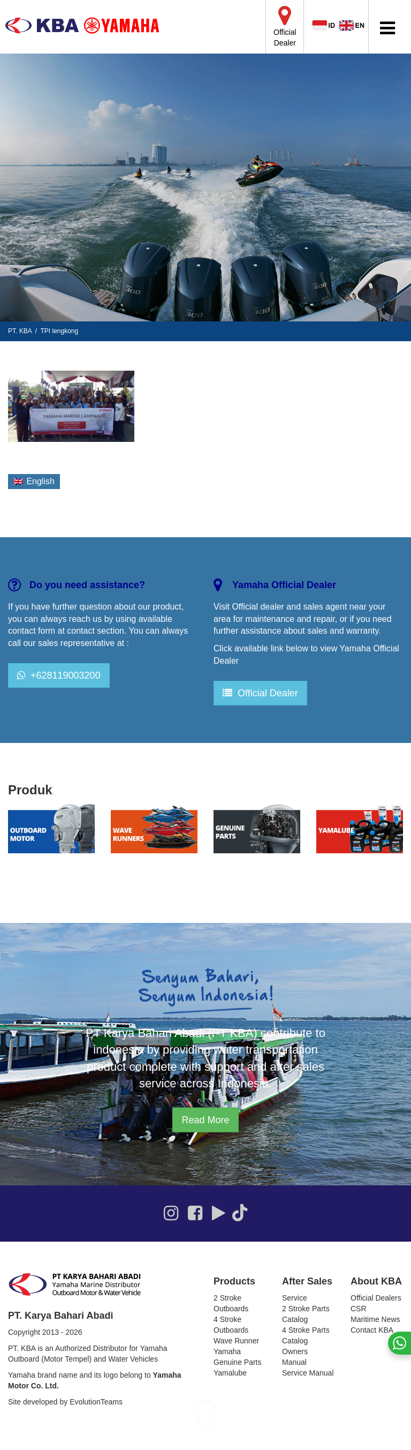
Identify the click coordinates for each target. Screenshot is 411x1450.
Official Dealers (376, 1298)
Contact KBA (372, 1330)
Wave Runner (236, 1340)
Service (294, 1298)
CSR (359, 1308)
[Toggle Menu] (387, 28)
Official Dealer (260, 693)
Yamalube (230, 1373)
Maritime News (375, 1319)
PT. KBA (20, 331)
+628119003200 (59, 675)
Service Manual (308, 1373)
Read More (205, 1120)
